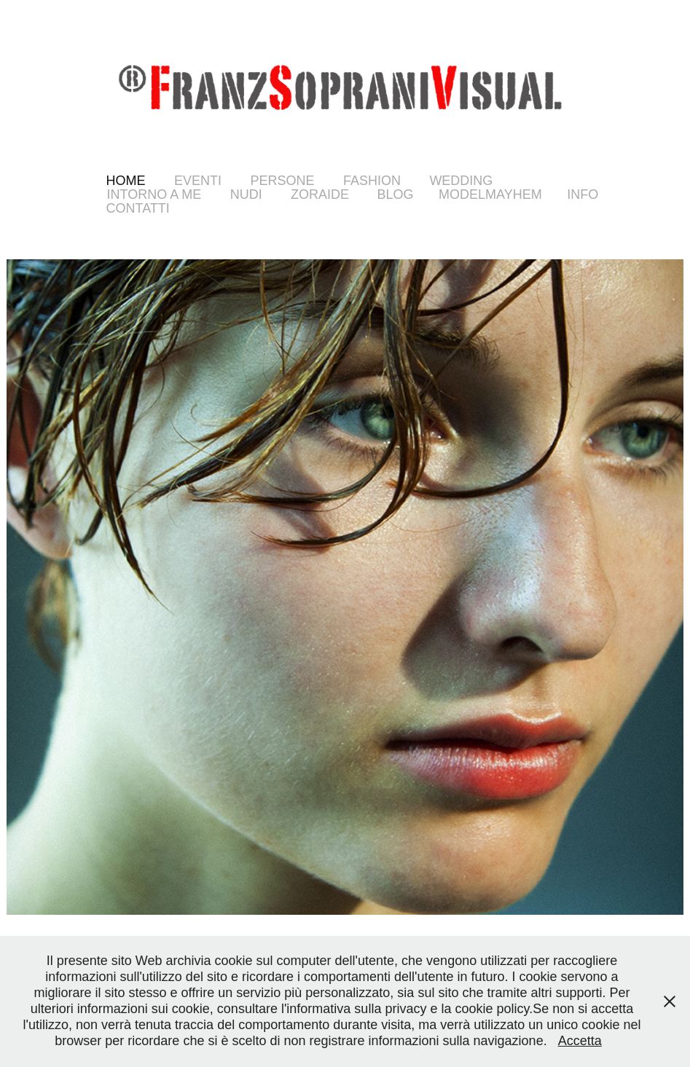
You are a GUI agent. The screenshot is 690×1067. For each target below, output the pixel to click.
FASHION (372, 180)
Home (126, 180)
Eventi (197, 180)
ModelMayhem (490, 194)
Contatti (138, 208)
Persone (282, 180)
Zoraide (320, 194)
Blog (395, 194)
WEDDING (461, 180)
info (582, 194)
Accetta (580, 1040)
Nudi (246, 194)
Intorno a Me (154, 194)
